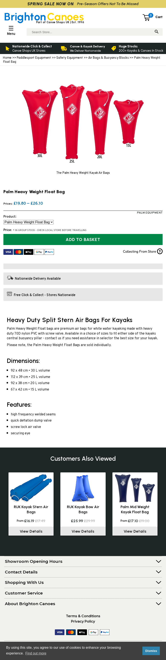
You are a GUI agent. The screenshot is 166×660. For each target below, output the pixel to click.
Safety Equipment (70, 58)
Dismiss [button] (151, 651)
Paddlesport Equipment (34, 58)
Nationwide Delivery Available (38, 279)
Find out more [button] (35, 653)
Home (7, 58)
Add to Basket (83, 239)
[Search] (157, 32)
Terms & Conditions (83, 616)
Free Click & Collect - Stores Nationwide (44, 295)
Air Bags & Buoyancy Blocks (108, 58)
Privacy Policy (83, 621)
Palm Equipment (150, 213)
